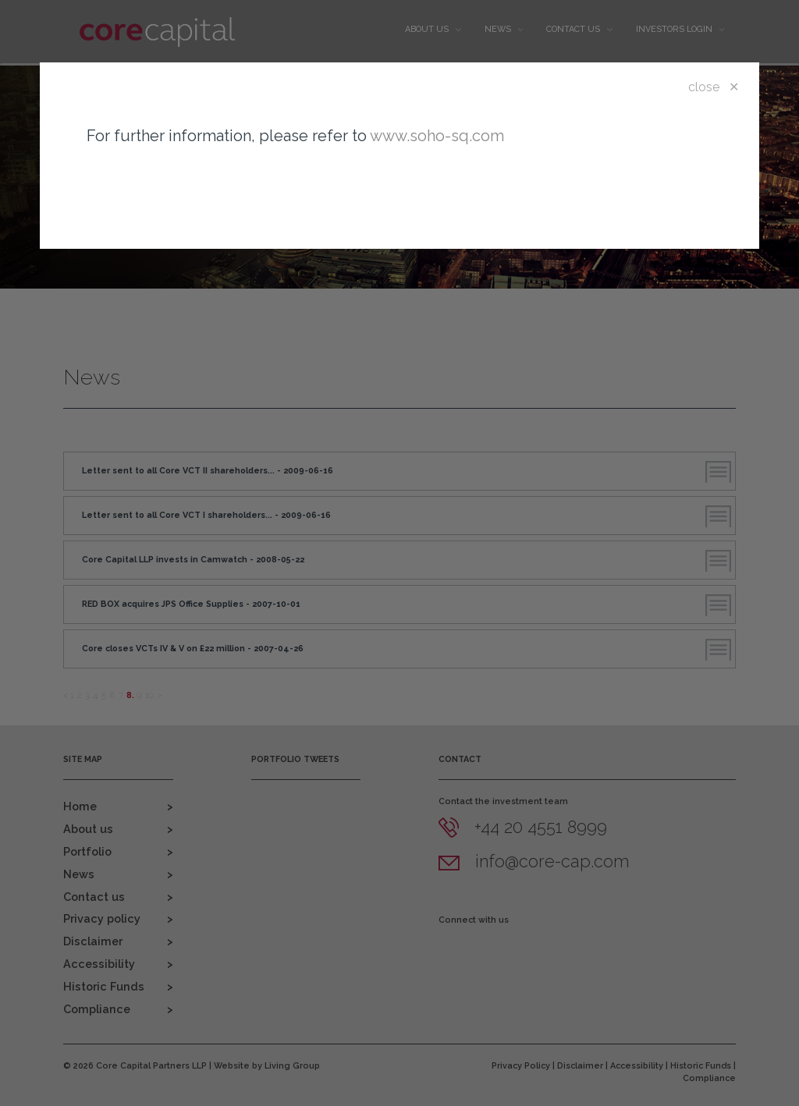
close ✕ (713, 87)
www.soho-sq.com (437, 135)
